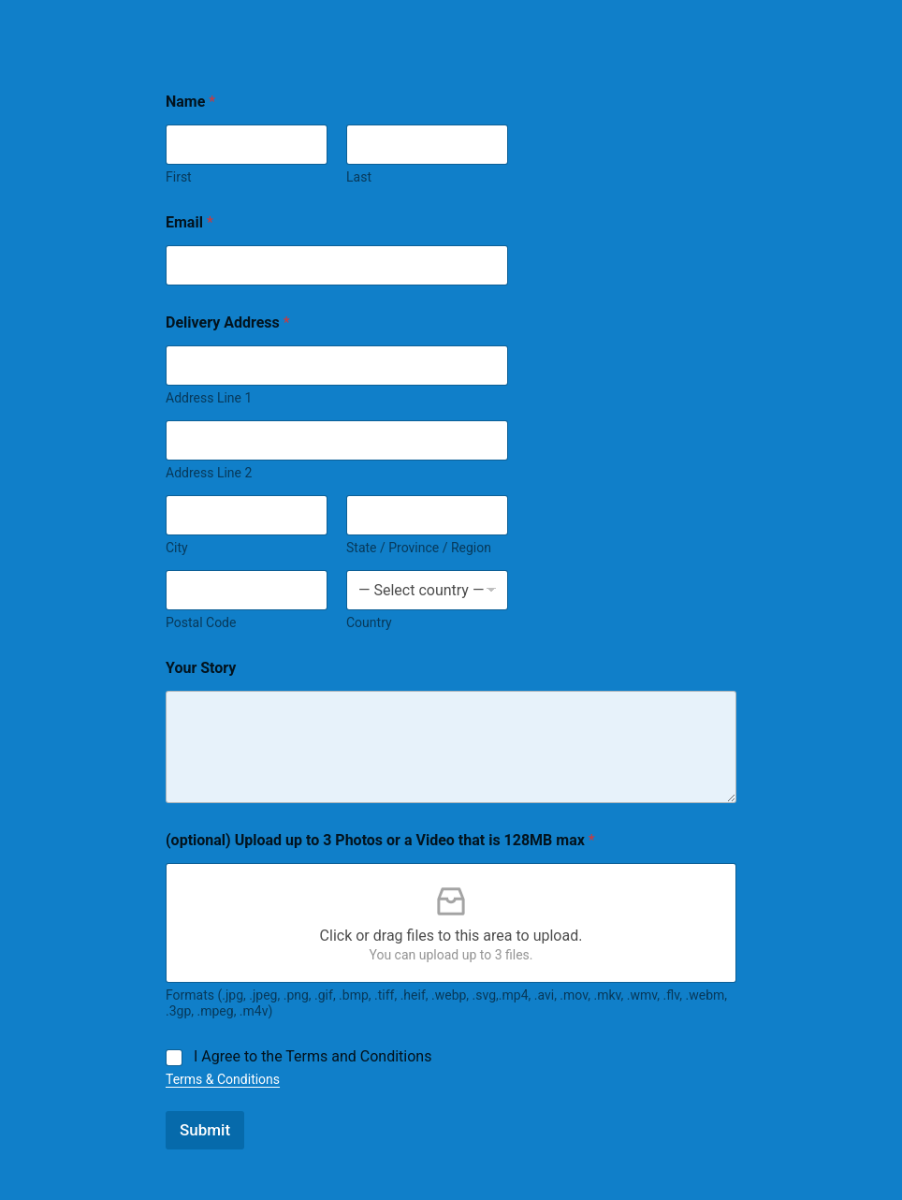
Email (189, 222)
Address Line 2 (209, 472)
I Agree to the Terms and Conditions (312, 1056)
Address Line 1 (209, 397)
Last (358, 176)
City (177, 547)
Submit (205, 1129)
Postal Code (201, 622)
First (179, 176)
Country (369, 622)
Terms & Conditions (223, 1079)
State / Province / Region (418, 547)
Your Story (201, 668)
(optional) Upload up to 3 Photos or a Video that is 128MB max (380, 840)
